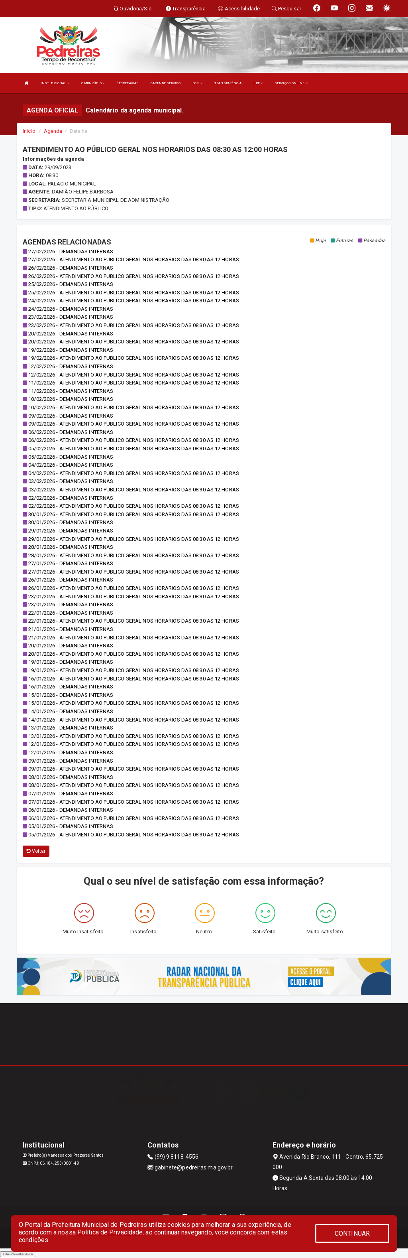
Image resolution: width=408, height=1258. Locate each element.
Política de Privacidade (110, 1232)
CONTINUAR (352, 1233)
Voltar (36, 851)
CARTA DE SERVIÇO (165, 83)
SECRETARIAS (127, 83)
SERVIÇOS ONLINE (291, 83)
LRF (258, 83)
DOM (197, 83)
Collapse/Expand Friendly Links (18, 1254)
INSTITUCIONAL (55, 83)
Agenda (53, 131)
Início (29, 131)
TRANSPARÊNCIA (227, 83)
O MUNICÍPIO (92, 83)
